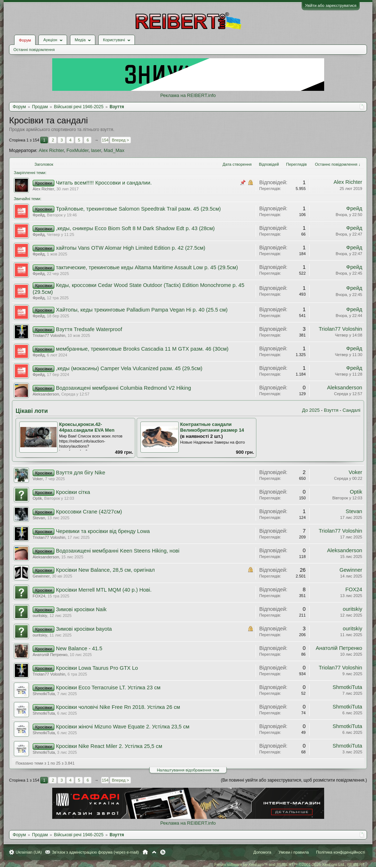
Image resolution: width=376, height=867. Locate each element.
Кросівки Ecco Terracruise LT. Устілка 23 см (108, 687)
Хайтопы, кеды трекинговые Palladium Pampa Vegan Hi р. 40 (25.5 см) (141, 310)
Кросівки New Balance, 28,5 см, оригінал (105, 570)
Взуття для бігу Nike (80, 472)
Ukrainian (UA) (29, 852)
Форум (25, 40)
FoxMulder (77, 150)
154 (105, 140)
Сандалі (351, 410)
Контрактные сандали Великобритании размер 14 (212, 427)
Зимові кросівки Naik (81, 609)
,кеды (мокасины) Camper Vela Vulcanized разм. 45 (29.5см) (129, 368)
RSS (162, 852)
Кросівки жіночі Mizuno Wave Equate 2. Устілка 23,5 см (122, 726)
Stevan (39, 518)
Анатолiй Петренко (50, 654)
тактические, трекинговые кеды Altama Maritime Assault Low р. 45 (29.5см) (147, 267)
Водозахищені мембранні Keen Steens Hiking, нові (117, 551)
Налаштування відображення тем (188, 770)
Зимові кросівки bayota (84, 629)
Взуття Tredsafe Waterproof (89, 329)
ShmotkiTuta (44, 694)
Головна (145, 852)
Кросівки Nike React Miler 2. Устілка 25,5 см (109, 746)
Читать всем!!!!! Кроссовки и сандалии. (104, 183)
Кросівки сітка (73, 492)
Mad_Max (114, 150)
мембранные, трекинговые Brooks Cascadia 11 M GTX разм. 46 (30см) (142, 349)
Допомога (262, 852)
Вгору (154, 852)
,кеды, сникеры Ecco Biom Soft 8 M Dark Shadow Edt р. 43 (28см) (135, 228)
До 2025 (311, 410)
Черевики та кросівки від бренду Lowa (103, 531)
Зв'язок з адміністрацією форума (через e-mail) (95, 852)
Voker (38, 479)
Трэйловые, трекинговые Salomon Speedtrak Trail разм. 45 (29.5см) (138, 209)
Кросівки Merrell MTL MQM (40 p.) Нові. (104, 590)
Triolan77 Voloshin (49, 335)
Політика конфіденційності (340, 852)
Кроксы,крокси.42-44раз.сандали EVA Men (87, 427)
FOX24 (39, 596)
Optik (37, 498)
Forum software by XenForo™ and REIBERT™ (289, 864)
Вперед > (120, 140)
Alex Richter (51, 150)
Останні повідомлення (34, 49)
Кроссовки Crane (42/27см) (89, 512)
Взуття (331, 410)
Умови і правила (293, 852)
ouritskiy (40, 615)
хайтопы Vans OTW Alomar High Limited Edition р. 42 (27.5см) (130, 248)
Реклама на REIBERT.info (188, 95)
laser (96, 150)
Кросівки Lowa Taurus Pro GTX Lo (97, 668)
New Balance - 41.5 (79, 648)
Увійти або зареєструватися (330, 5)
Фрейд (39, 215)
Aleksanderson (46, 394)
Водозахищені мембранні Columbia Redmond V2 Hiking (123, 388)
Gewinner (41, 576)
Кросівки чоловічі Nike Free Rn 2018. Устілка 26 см (118, 707)
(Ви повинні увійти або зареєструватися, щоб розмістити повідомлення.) (294, 780)
